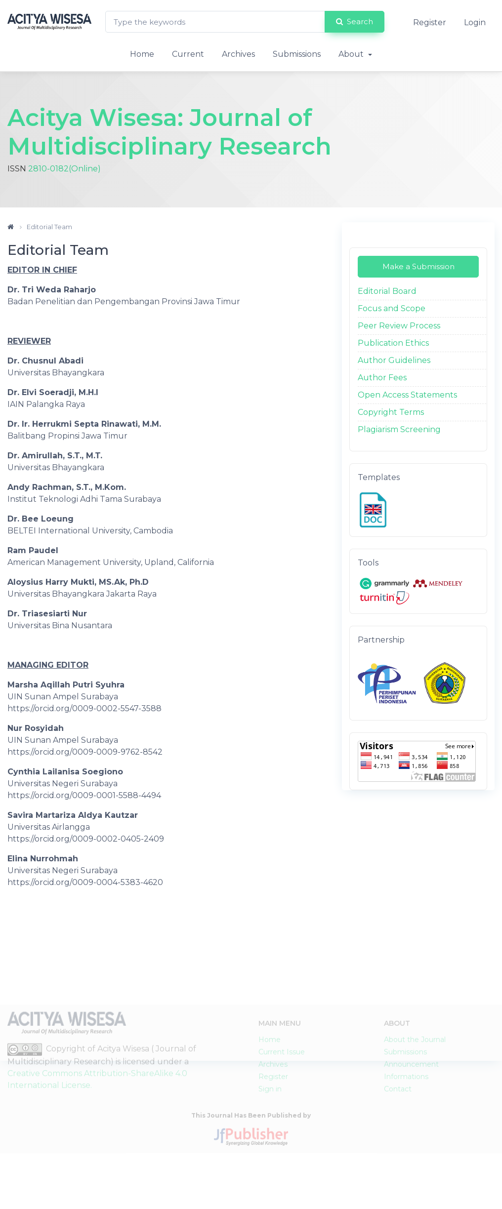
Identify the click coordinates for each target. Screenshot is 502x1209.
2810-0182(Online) (64, 168)
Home (142, 54)
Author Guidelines (394, 360)
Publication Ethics (393, 343)
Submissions (297, 54)
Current (188, 54)
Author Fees (382, 377)
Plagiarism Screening (399, 429)
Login (475, 22)
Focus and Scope (391, 308)
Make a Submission (418, 266)
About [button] (352, 54)
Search (354, 21)
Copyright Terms (391, 412)
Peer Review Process (399, 325)
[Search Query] (215, 22)
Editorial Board (387, 291)
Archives (238, 54)
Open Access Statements (407, 395)
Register (429, 22)
